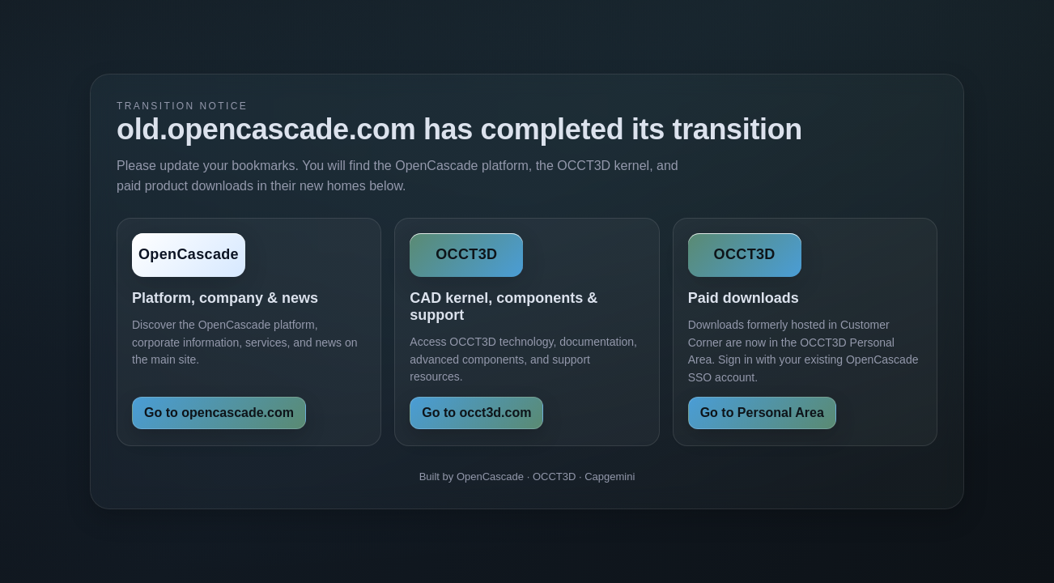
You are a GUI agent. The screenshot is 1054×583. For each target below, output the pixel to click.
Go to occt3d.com (476, 412)
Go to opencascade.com (219, 412)
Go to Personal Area (762, 412)
